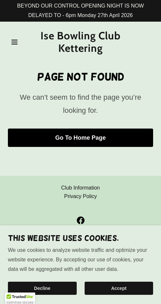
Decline (42, 288)
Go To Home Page (80, 137)
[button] (19, 42)
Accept (118, 288)
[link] (80, 50)
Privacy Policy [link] (80, 196)
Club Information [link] (80, 188)
